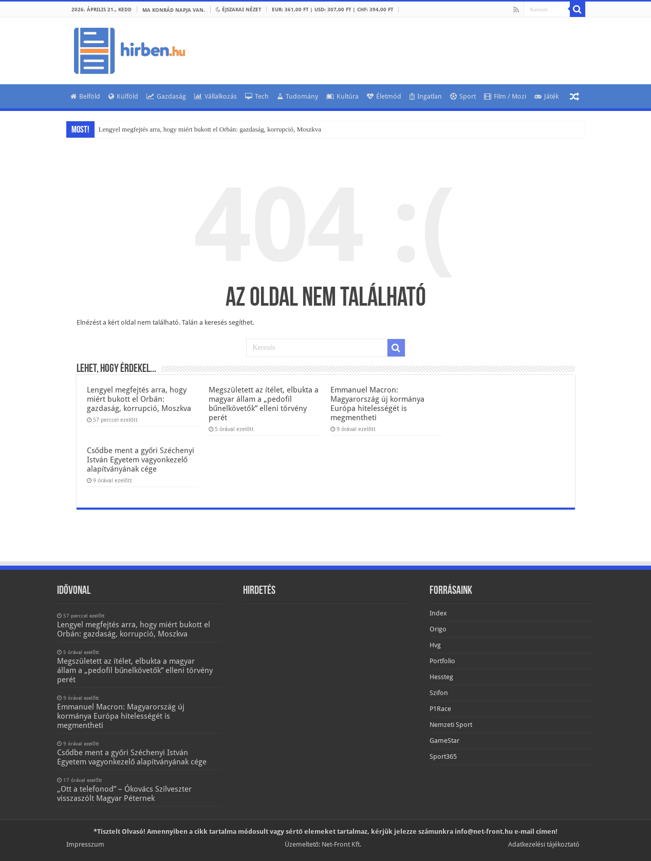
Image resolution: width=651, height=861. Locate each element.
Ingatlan (426, 96)
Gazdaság (166, 96)
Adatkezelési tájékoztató (544, 844)
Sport (463, 96)
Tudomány (297, 96)
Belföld (85, 96)
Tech (257, 96)
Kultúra (342, 96)
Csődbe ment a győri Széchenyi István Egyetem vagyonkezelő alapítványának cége (141, 460)
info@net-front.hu (484, 831)
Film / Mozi (505, 96)
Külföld (123, 96)
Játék (546, 96)
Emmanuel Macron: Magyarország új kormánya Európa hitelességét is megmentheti (377, 403)
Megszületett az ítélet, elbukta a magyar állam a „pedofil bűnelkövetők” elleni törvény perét (264, 403)
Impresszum (85, 844)
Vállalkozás (215, 96)
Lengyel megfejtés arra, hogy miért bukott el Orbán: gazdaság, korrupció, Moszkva (210, 129)
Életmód (384, 96)
